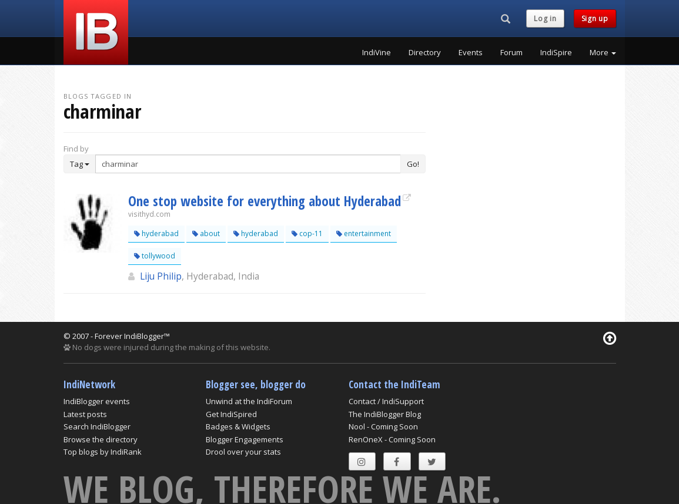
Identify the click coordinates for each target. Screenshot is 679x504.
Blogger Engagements (244, 439)
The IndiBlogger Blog (385, 414)
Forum (511, 52)
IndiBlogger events (96, 401)
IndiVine (376, 52)
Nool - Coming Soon (383, 426)
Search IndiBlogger (97, 426)
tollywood (154, 256)
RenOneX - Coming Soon (392, 439)
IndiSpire (556, 52)
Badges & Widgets (238, 426)
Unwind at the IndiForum (249, 401)
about (206, 233)
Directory (425, 52)
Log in (545, 18)
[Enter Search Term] (248, 163)
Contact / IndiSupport (386, 401)
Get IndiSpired (231, 414)
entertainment (363, 233)
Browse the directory (100, 439)
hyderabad (156, 233)
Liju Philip (161, 276)
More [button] (603, 52)
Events (471, 52)
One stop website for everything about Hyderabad (264, 200)
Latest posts (85, 414)
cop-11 (307, 233)
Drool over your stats (243, 451)
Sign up (594, 18)
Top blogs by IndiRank (102, 451)
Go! (413, 164)
